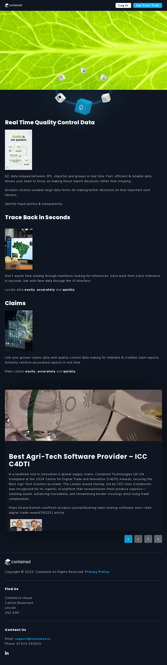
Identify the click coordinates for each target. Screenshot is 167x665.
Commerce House (18, 598)
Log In (123, 5)
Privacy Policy (97, 572)
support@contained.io (32, 639)
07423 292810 (28, 644)
